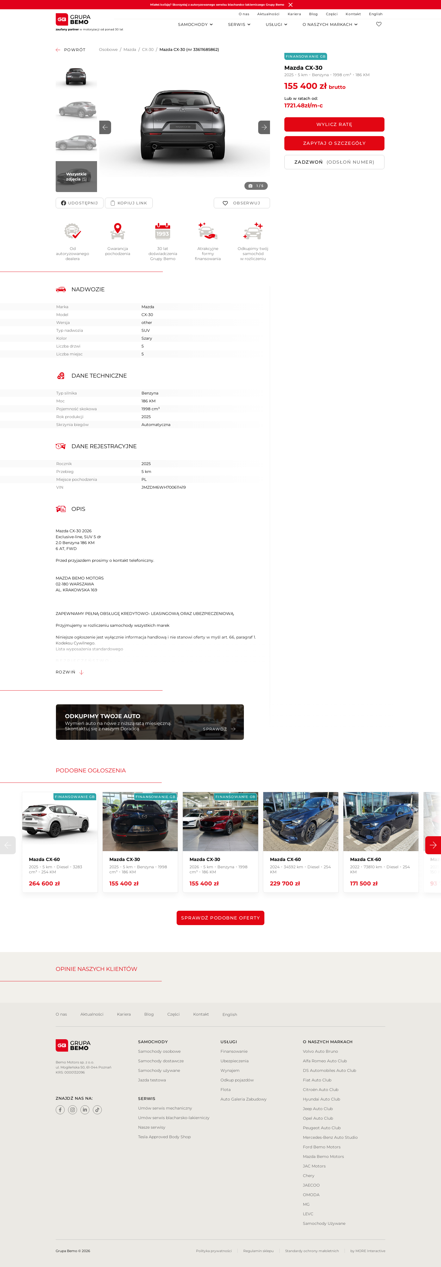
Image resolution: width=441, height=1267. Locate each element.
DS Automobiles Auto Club (329, 1070)
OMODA (311, 1194)
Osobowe (108, 49)
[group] (60, 842)
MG (306, 1204)
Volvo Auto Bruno (320, 1051)
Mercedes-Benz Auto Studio (330, 1137)
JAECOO (311, 1185)
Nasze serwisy (151, 1127)
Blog (313, 14)
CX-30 (148, 49)
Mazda (129, 49)
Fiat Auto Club (317, 1080)
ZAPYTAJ (334, 143)
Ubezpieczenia (234, 1060)
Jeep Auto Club (318, 1108)
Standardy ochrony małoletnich (312, 1251)
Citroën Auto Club (320, 1089)
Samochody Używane (324, 1223)
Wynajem (230, 1070)
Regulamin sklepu (258, 1251)
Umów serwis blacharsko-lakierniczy (174, 1117)
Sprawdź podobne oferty (220, 918)
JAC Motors (314, 1166)
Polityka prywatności (214, 1251)
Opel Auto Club (318, 1118)
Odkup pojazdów (237, 1080)
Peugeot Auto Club (322, 1127)
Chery (308, 1175)
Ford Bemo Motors (322, 1146)
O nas (244, 14)
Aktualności (268, 14)
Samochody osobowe (159, 1051)
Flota (225, 1089)
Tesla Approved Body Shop (164, 1136)
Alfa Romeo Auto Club (325, 1060)
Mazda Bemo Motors (323, 1156)
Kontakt (353, 14)
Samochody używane (159, 1070)
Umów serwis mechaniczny (165, 1108)
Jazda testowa (152, 1080)
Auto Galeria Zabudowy (243, 1099)
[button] (264, 127)
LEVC (308, 1213)
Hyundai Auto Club (321, 1099)
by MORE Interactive (367, 1251)
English (376, 14)
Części (332, 14)
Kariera (294, 14)
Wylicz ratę (334, 124)
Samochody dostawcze (161, 1060)
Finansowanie (234, 1051)
